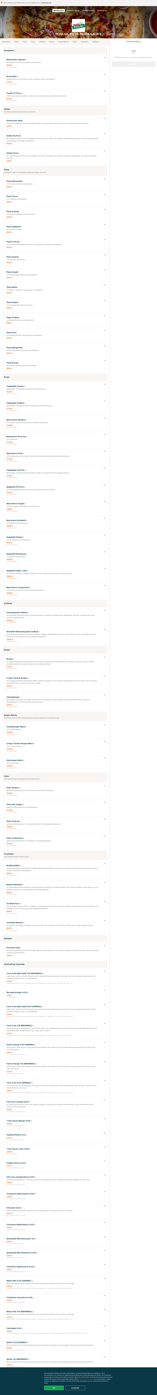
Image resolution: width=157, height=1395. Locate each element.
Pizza (25, 42)
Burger (51, 42)
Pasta (33, 42)
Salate (16, 42)
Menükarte (58, 10)
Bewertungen (73, 10)
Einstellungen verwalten (85, 1379)
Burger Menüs (63, 42)
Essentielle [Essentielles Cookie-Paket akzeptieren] (75, 1388)
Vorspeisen (6, 42)
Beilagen (95, 42)
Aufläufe (42, 42)
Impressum (102, 10)
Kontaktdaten (88, 10)
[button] (106, 41)
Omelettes (84, 42)
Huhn (75, 42)
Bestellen (133, 64)
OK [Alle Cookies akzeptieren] (54, 1388)
